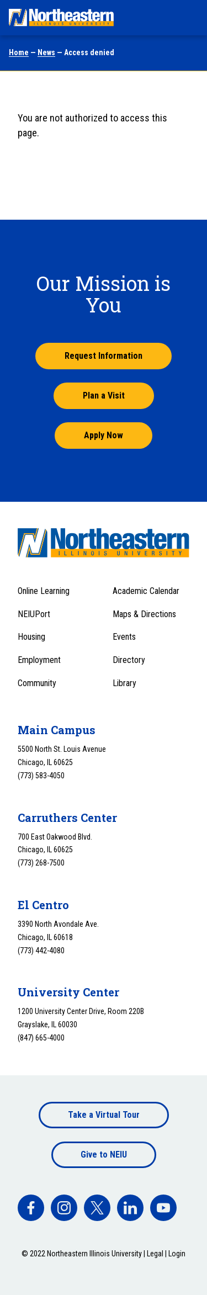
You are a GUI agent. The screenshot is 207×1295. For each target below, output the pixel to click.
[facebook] (31, 1208)
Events (124, 636)
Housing (31, 636)
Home (19, 52)
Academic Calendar (146, 591)
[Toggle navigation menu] (188, 18)
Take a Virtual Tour (104, 1115)
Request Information (103, 356)
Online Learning (44, 591)
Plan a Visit (104, 395)
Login (176, 1253)
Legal (155, 1253)
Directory (129, 660)
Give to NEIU (104, 1154)
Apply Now (103, 435)
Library (124, 683)
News (46, 52)
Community (37, 683)
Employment (39, 660)
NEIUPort (34, 614)
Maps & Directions (144, 614)
